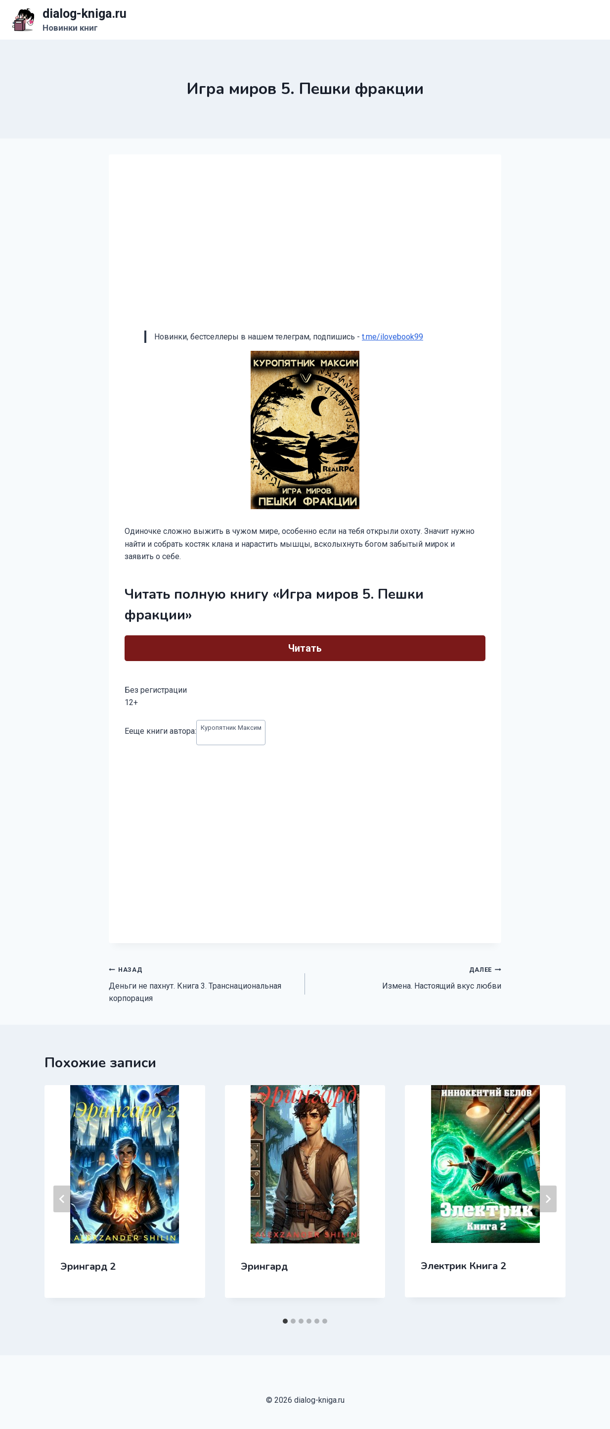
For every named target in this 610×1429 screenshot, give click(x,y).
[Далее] (548, 1199)
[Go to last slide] (62, 1199)
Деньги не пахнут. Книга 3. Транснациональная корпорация (203, 983)
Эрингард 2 (88, 1266)
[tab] (285, 1321)
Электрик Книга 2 (463, 1266)
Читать (305, 648)
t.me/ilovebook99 (392, 336)
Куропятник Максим (231, 727)
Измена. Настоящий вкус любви (407, 977)
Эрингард (264, 1266)
